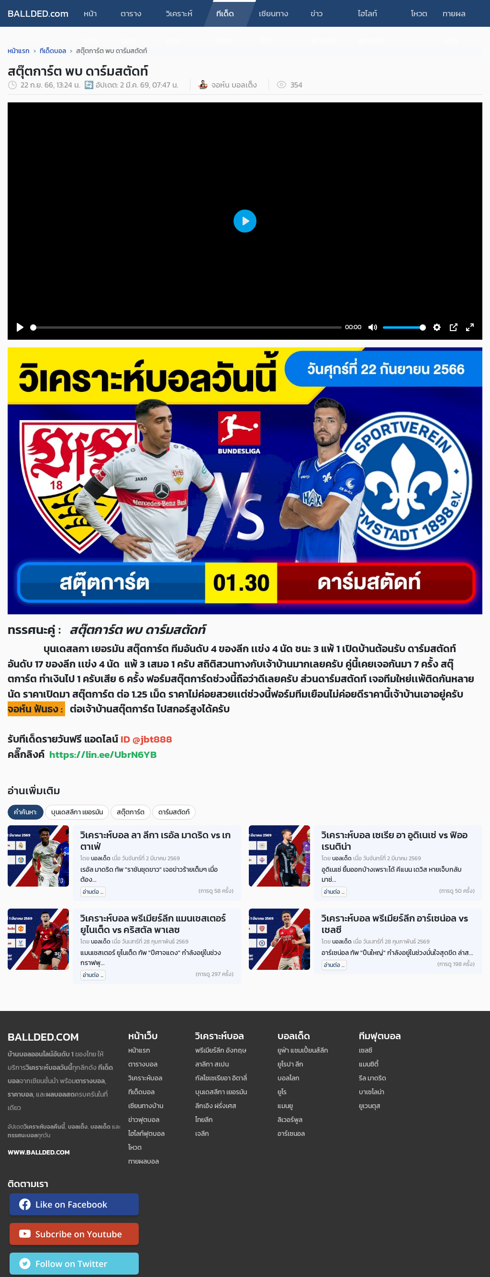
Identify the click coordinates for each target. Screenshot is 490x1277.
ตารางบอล (131, 17)
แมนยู (285, 1106)
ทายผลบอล (454, 17)
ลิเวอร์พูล (290, 1120)
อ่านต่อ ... (93, 892)
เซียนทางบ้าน (274, 17)
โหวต (419, 13)
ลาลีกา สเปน (212, 1064)
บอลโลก (289, 1078)
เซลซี (365, 1050)
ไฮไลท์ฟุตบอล (371, 17)
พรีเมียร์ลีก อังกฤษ (220, 1050)
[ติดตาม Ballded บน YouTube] (74, 1236)
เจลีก (202, 1134)
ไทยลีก (204, 1120)
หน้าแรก (90, 17)
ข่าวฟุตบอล (323, 17)
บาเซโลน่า (371, 1092)
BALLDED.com (38, 13)
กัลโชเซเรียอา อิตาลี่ (221, 1078)
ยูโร (282, 1092)
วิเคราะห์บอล (179, 17)
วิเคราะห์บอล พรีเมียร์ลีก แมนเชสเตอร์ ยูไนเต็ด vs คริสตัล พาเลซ (153, 924)
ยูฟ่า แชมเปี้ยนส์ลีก (303, 1050)
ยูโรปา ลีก (290, 1064)
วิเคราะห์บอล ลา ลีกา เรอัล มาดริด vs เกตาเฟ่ (155, 841)
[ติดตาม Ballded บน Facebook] (74, 1206)
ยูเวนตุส (369, 1106)
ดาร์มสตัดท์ (173, 812)
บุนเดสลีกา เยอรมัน (77, 812)
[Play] (20, 327)
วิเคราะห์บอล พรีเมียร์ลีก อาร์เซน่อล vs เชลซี (395, 924)
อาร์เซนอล (291, 1134)
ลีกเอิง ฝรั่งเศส (215, 1106)
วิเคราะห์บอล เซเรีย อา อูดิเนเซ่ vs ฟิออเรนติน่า (395, 841)
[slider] (186, 327)
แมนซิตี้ (369, 1064)
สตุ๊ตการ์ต (131, 812)
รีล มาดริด (372, 1078)
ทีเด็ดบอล (225, 17)
